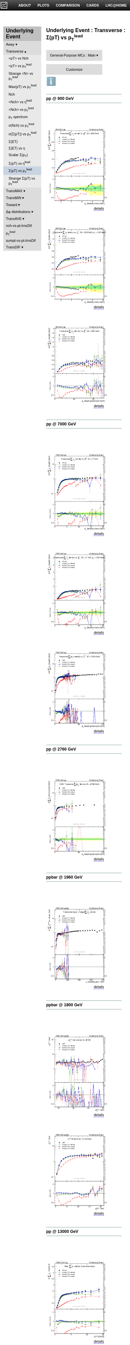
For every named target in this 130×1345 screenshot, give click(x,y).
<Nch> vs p (21, 109)
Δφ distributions (18, 212)
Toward (11, 205)
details (99, 208)
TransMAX (14, 191)
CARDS (92, 5)
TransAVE (13, 219)
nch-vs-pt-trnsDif (19, 226)
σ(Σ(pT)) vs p (23, 134)
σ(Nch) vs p (21, 125)
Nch (12, 94)
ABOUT (24, 5)
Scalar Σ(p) (18, 155)
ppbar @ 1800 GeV (64, 1005)
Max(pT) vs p (22, 87)
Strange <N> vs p (21, 76)
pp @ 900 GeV (60, 98)
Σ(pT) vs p (20, 171)
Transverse (14, 51)
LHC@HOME (116, 5)
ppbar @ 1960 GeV (64, 877)
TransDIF (13, 247)
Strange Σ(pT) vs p (22, 181)
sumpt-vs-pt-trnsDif (21, 240)
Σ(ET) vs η (17, 148)
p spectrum (18, 117)
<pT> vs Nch (18, 58)
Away (10, 44)
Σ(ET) (13, 142)
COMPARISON (68, 5)
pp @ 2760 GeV (61, 749)
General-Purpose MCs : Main (73, 55)
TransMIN (13, 198)
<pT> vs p (20, 66)
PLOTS (43, 5)
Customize (74, 69)
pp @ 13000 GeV (62, 1231)
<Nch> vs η (20, 101)
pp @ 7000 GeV (61, 424)
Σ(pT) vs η (19, 162)
